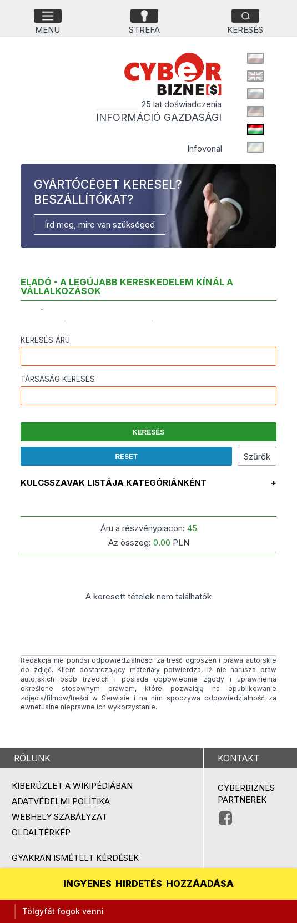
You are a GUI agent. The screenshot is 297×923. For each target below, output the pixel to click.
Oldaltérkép (41, 832)
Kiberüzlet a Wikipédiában (72, 785)
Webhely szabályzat (59, 816)
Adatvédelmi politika (61, 801)
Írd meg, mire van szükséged (99, 224)
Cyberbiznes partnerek (246, 794)
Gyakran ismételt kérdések (75, 858)
